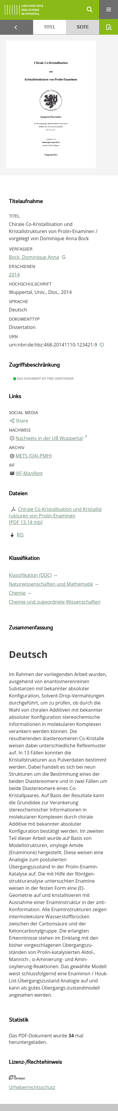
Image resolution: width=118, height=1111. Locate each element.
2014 (14, 274)
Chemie (17, 593)
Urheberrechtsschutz (32, 1087)
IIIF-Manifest (29, 473)
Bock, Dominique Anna (34, 257)
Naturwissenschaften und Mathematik (51, 584)
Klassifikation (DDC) (30, 575)
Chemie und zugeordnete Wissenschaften (55, 602)
